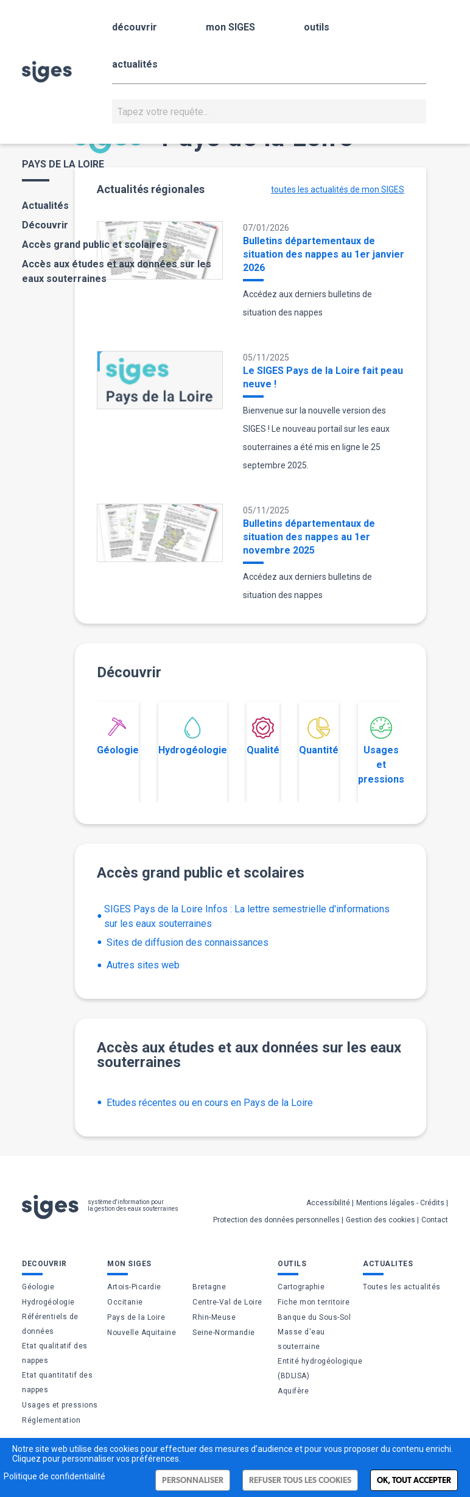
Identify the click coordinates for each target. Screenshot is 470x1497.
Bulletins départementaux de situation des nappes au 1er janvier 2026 (323, 254)
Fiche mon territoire (313, 1302)
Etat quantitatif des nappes (57, 1382)
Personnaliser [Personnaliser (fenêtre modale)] (192, 1480)
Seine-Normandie (223, 1332)
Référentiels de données (50, 1324)
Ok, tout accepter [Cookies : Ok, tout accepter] (414, 1480)
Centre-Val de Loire (227, 1302)
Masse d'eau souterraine (301, 1339)
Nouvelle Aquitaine (141, 1332)
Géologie (118, 736)
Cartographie (301, 1287)
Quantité (318, 736)
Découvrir (45, 225)
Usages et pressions (381, 751)
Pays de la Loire (136, 1317)
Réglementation (51, 1420)
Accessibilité (328, 1203)
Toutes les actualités (402, 1287)
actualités (135, 64)
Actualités (45, 205)
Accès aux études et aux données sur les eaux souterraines (116, 271)
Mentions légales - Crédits (400, 1203)
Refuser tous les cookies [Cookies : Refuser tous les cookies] (300, 1480)
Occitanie (125, 1302)
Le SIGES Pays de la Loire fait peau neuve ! (323, 377)
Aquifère (293, 1391)
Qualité (263, 736)
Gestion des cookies (380, 1220)
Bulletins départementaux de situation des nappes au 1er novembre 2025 (309, 537)
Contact (434, 1220)
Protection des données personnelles (276, 1220)
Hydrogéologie (192, 736)
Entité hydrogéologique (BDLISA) (320, 1368)
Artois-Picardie (134, 1287)
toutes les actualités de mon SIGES (337, 189)
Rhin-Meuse (214, 1317)
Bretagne (209, 1287)
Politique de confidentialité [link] (54, 1476)
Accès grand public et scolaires (94, 244)
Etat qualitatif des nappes (55, 1353)
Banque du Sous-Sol (314, 1317)
